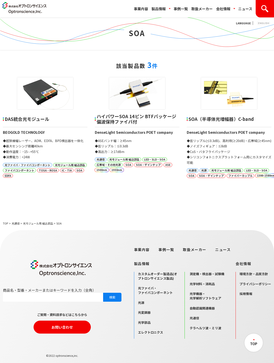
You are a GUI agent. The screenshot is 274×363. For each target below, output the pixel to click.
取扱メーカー (202, 8)
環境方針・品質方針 (254, 274)
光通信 (16, 223)
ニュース (245, 8)
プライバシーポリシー (255, 284)
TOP (5, 223)
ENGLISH (263, 23)
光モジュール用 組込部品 (38, 223)
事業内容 (141, 8)
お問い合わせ (62, 327)
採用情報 (246, 293)
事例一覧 (181, 8)
